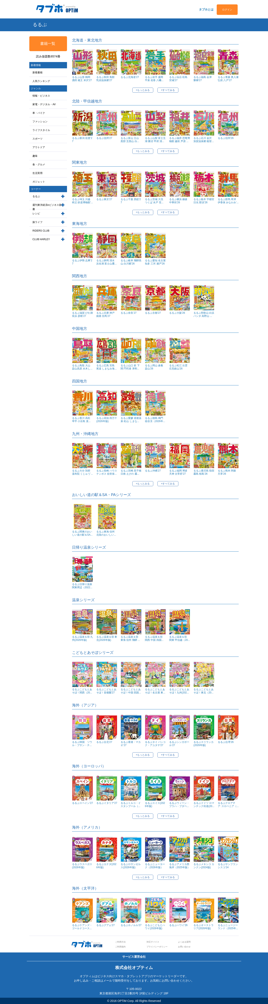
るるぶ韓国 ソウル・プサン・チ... (82, 744)
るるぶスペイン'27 (82, 803)
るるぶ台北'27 (104, 742)
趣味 (34, 155)
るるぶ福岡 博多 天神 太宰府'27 (178, 472)
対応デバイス (153, 942)
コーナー (36, 189)
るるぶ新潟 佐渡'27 (82, 140)
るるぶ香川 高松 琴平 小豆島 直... (81, 420)
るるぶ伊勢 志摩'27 (82, 262)
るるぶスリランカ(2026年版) (203, 744)
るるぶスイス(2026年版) (155, 805)
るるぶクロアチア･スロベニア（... (228, 805)
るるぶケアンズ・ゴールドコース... (82, 927)
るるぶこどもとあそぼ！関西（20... (82, 691)
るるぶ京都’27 (153, 312)
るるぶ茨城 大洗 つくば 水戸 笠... (154, 201)
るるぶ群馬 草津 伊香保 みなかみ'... (228, 201)
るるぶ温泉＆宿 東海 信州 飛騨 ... (131, 638)
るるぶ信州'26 (226, 138)
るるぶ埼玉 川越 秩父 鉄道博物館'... (82, 201)
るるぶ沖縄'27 (153, 470)
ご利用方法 (120, 942)
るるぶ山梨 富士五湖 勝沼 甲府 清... (155, 140)
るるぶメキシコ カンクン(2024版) (203, 866)
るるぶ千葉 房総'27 (131, 201)
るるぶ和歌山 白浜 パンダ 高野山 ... (203, 314)
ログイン (227, 9)
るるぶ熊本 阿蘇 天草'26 (227, 472)
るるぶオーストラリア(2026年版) (203, 927)
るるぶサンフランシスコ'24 (228, 866)
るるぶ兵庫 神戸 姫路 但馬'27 (105, 314)
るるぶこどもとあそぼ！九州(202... (179, 691)
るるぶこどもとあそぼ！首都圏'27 (106, 691)
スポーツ (37, 138)
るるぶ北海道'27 (130, 77)
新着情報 (36, 65)
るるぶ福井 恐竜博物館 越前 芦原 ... (179, 140)
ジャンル (36, 88)
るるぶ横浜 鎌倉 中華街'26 (178, 201)
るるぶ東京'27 (104, 199)
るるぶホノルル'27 (131, 925)
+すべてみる (168, 90)
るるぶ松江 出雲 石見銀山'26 (178, 367)
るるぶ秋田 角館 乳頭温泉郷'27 (105, 79)
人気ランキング (41, 81)
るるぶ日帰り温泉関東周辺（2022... (82, 586)
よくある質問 (184, 942)
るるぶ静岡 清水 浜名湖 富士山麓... (106, 262)
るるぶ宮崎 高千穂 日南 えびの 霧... (131, 472)
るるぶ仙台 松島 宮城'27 (178, 79)
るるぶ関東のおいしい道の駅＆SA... (82, 533)
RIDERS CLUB (40, 230)
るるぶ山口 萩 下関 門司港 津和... (130, 367)
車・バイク (38, 112)
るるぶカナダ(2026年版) (106, 866)
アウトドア (38, 147)
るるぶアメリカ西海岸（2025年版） (179, 866)
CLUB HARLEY (41, 239)
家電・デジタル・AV (44, 104)
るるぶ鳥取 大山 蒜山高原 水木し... (82, 367)
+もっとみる (143, 90)
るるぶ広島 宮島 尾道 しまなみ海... (106, 367)
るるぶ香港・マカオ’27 (131, 744)
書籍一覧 (47, 43)
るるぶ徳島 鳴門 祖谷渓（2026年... (155, 420)
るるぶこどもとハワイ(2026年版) (155, 927)
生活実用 (37, 173)
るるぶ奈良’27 (129, 312)
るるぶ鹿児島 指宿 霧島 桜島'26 (203, 472)
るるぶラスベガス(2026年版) (82, 866)
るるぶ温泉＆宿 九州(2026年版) (82, 638)
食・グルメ (38, 164)
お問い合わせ (184, 947)
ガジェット (38, 181)
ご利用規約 (120, 947)
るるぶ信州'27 (104, 138)
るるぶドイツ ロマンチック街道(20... (203, 805)
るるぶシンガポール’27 (179, 744)
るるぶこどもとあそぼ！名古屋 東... (155, 691)
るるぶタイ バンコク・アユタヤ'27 (155, 744)
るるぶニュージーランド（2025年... (228, 927)
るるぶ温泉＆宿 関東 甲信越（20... (179, 638)
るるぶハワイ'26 (178, 925)
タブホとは (206, 9)
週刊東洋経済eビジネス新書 (47, 207)
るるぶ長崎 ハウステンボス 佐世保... (106, 472)
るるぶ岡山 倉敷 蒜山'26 (154, 367)
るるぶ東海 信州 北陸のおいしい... (106, 533)
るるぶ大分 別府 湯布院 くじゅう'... (82, 472)
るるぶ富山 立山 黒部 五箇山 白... (130, 140)
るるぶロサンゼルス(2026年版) (131, 866)
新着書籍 (37, 72)
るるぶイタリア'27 (106, 803)
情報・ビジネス (41, 95)
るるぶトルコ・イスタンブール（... (131, 805)
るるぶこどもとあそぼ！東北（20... (203, 691)
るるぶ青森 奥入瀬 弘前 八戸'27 (228, 79)
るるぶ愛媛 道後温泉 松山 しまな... (131, 420)
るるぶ (36, 196)
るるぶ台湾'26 (226, 742)
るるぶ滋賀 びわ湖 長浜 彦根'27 (82, 314)
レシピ (36, 213)
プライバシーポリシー (157, 947)
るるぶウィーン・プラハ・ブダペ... (179, 805)
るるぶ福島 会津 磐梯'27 (202, 79)
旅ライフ (37, 222)
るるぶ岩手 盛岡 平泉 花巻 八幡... (154, 79)
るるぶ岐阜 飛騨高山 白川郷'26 (131, 262)
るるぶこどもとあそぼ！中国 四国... (131, 691)
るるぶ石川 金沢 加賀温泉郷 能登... (203, 140)
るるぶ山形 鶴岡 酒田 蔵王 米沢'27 (82, 79)
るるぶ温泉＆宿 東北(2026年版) (106, 638)
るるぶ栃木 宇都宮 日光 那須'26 (203, 201)
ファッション (40, 121)
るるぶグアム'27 (105, 925)
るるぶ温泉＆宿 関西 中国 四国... (155, 638)
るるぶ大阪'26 (177, 312)
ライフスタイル (41, 130)
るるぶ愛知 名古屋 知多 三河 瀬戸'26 (155, 262)
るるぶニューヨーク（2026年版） (155, 866)
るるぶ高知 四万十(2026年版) (106, 420)
